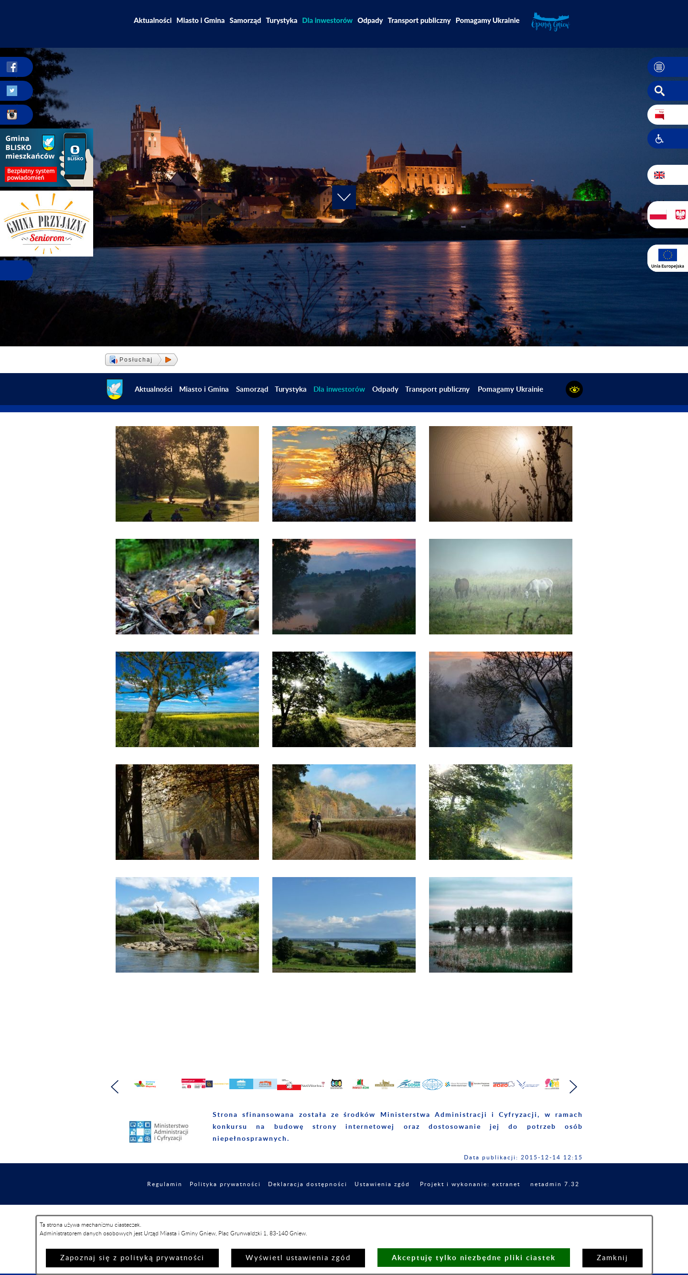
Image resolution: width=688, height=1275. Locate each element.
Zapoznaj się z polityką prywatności (132, 1258)
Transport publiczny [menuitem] (419, 20)
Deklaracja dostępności (342, 1204)
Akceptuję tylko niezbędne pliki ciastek (474, 1258)
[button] (667, 67)
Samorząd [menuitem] (245, 20)
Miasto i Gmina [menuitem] (200, 20)
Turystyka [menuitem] (282, 20)
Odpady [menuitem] (370, 20)
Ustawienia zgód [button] (425, 1204)
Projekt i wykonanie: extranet (523, 1204)
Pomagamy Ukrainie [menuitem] (487, 20)
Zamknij (612, 1258)
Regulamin (184, 1204)
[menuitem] (327, 20)
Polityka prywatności (251, 1204)
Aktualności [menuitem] (153, 20)
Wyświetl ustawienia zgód (298, 1258)
